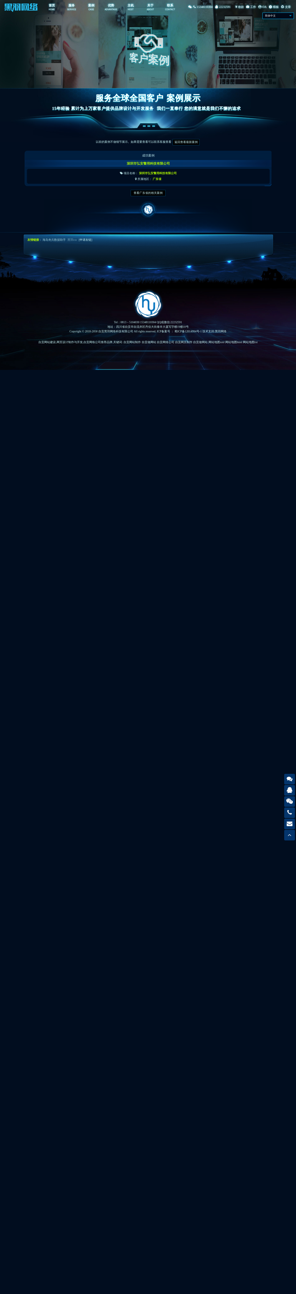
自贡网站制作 (132, 342)
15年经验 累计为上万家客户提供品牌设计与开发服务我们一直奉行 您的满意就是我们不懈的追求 (148, 108)
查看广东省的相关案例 (148, 192)
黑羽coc (72, 239)
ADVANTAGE (111, 9)
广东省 (157, 183)
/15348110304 (200, 7)
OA (262, 7)
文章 (286, 7)
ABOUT (150, 9)
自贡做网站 (149, 342)
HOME (52, 9)
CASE (91, 9)
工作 (251, 7)
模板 (274, 7)
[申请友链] (85, 239)
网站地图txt (250, 342)
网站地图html (233, 342)
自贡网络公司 (165, 342)
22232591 (223, 7)
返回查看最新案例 (186, 142)
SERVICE (71, 9)
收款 (239, 7)
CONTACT (170, 9)
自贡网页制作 (183, 342)
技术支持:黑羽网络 (214, 331)
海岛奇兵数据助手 (54, 239)
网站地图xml (216, 342)
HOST (131, 9)
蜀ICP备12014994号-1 (188, 331)
